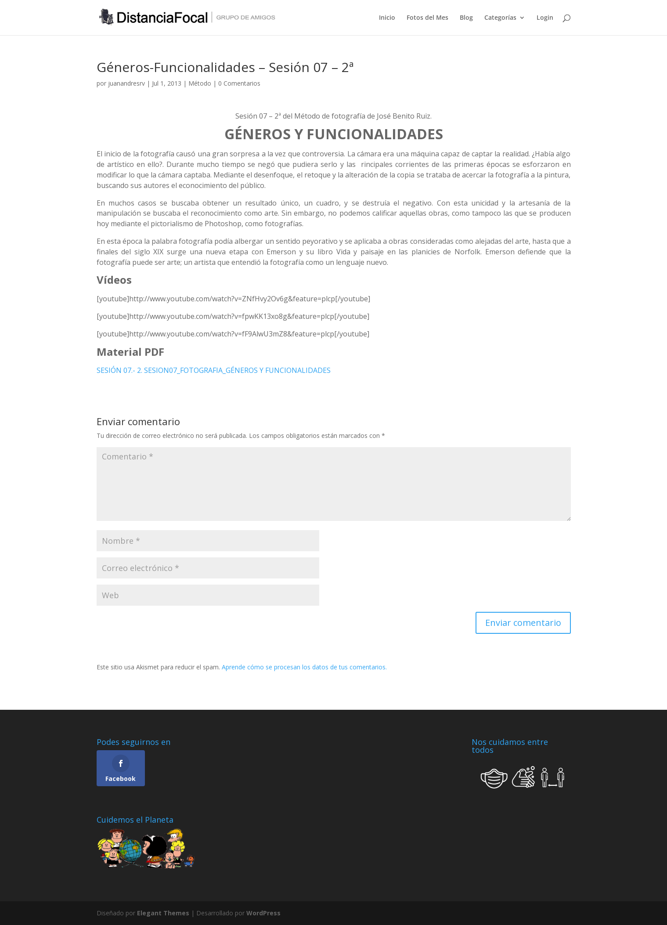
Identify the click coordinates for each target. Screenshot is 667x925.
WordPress (263, 913)
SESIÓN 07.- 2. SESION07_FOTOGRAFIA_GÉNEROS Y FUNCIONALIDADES (214, 370)
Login (545, 18)
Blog (466, 18)
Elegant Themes (163, 913)
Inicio (387, 18)
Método (199, 83)
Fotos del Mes (427, 18)
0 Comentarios (239, 83)
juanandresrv (126, 83)
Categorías (500, 18)
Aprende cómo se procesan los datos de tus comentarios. (304, 667)
